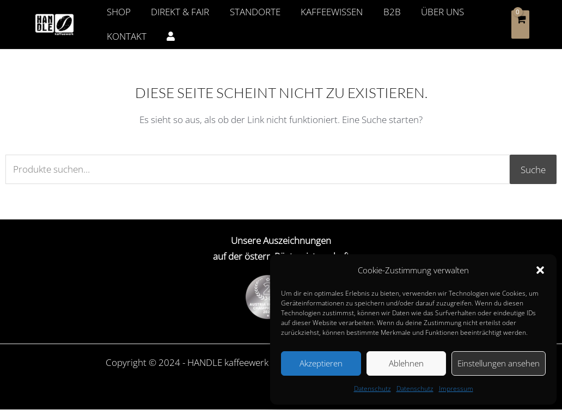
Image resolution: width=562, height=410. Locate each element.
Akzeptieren (321, 363)
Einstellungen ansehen (498, 363)
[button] (540, 270)
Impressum (456, 388)
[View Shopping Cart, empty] (520, 24)
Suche (533, 169)
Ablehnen (406, 363)
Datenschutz (372, 388)
